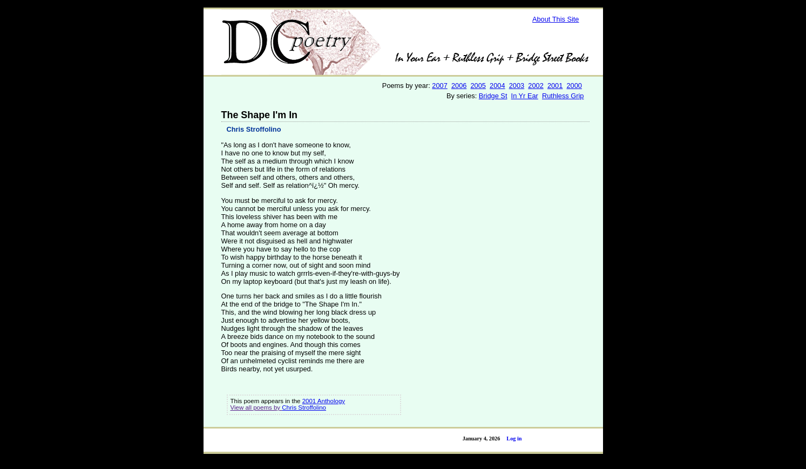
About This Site (555, 19)
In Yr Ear (524, 96)
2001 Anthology (323, 401)
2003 (516, 85)
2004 (497, 85)
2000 (573, 85)
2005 (478, 85)
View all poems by (256, 407)
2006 (458, 85)
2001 (555, 85)
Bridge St (493, 96)
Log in (513, 438)
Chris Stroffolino (254, 129)
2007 (439, 85)
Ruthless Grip (563, 96)
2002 (535, 85)
